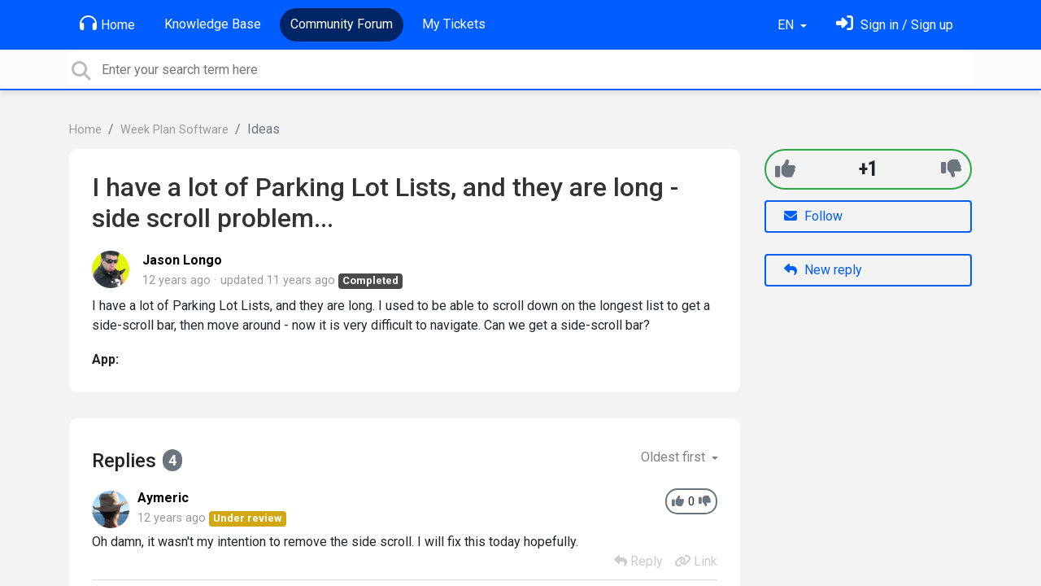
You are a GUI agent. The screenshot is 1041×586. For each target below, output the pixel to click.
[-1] (951, 169)
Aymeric (163, 497)
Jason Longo (182, 260)
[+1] (785, 169)
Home (107, 24)
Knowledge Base (212, 24)
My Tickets (454, 24)
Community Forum (341, 24)
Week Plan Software (174, 130)
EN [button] (787, 25)
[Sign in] (895, 25)
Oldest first (674, 457)
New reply (823, 270)
